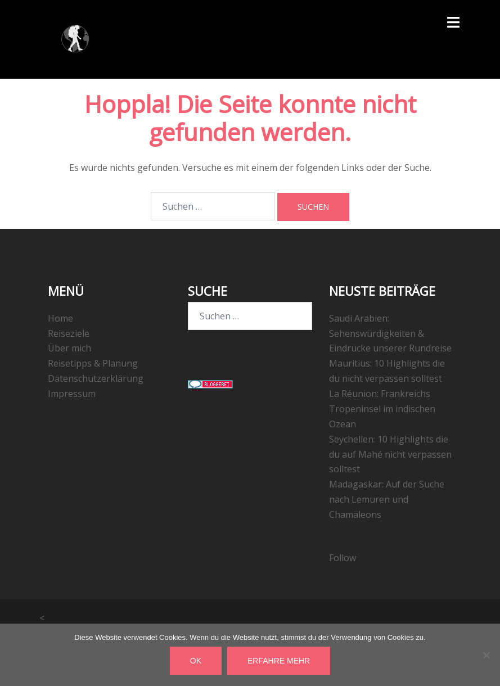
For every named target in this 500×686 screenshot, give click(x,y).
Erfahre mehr (278, 660)
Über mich (69, 348)
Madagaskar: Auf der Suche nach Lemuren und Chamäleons (386, 499)
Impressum (72, 393)
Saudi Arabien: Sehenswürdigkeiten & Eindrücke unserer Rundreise (390, 333)
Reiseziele (68, 333)
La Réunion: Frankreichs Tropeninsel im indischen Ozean (382, 408)
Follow (342, 558)
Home (60, 318)
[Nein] (486, 655)
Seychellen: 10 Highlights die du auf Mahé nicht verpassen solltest (390, 454)
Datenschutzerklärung (95, 378)
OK (195, 660)
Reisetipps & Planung (93, 363)
